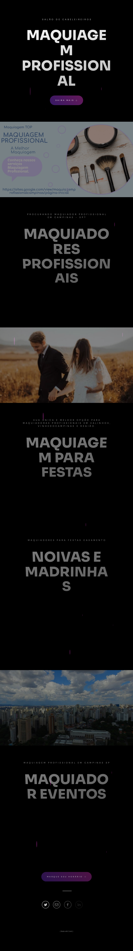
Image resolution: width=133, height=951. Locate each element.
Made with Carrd (66, 931)
